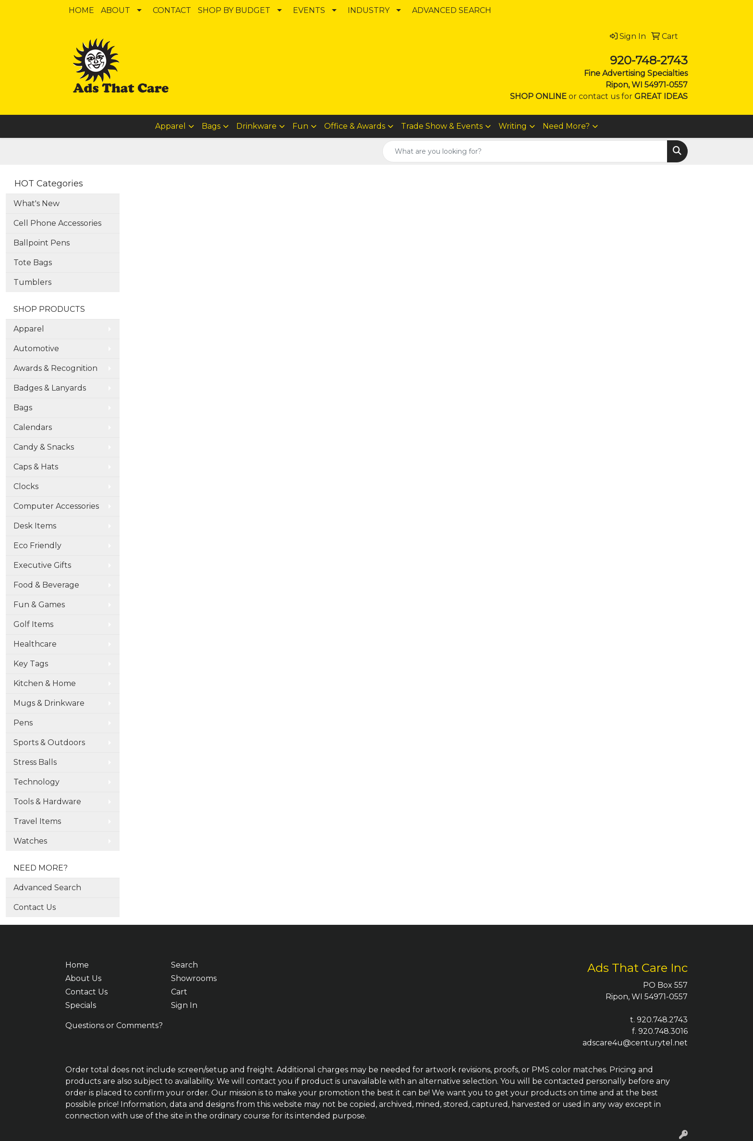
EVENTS (309, 10)
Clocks (25, 486)
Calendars (32, 427)
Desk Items (34, 525)
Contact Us (34, 907)
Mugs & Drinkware (49, 703)
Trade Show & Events (442, 126)
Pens (23, 722)
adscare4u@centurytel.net (635, 1042)
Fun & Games (39, 604)
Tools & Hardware (47, 801)
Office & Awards (354, 126)
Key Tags (30, 663)
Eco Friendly (37, 545)
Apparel (170, 126)
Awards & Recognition (55, 368)
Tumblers (32, 282)
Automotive (36, 348)
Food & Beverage (46, 584)
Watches (30, 841)
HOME (81, 10)
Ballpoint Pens (41, 242)
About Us (83, 978)
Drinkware (256, 126)
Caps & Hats (35, 466)
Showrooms (194, 978)
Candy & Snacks (43, 447)
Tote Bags (32, 262)
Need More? (566, 126)
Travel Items (37, 821)
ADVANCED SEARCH (451, 10)
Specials (80, 1005)
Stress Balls (35, 762)
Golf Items (33, 624)
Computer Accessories (56, 506)
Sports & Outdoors (49, 742)
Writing (512, 126)
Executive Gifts (42, 565)
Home (77, 964)
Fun (300, 126)
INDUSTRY (368, 10)
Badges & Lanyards (49, 388)
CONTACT (172, 10)
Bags (211, 126)
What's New (36, 203)
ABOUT (115, 10)
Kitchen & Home (44, 683)
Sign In (184, 1005)
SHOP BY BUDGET (234, 10)
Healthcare (35, 644)
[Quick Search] (525, 151)
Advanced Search (47, 887)
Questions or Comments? (114, 1025)
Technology (36, 781)
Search (184, 964)
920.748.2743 (662, 1019)
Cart (179, 991)
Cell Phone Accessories (57, 223)
